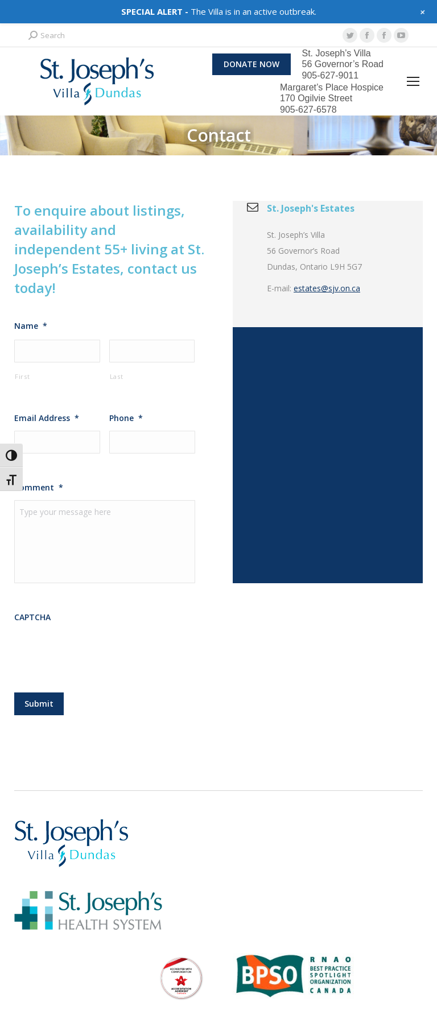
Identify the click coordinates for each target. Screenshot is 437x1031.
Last (116, 376)
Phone (126, 418)
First (22, 376)
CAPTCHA (32, 625)
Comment (38, 487)
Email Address (46, 418)
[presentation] (100, 660)
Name (30, 325)
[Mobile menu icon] (413, 81)
